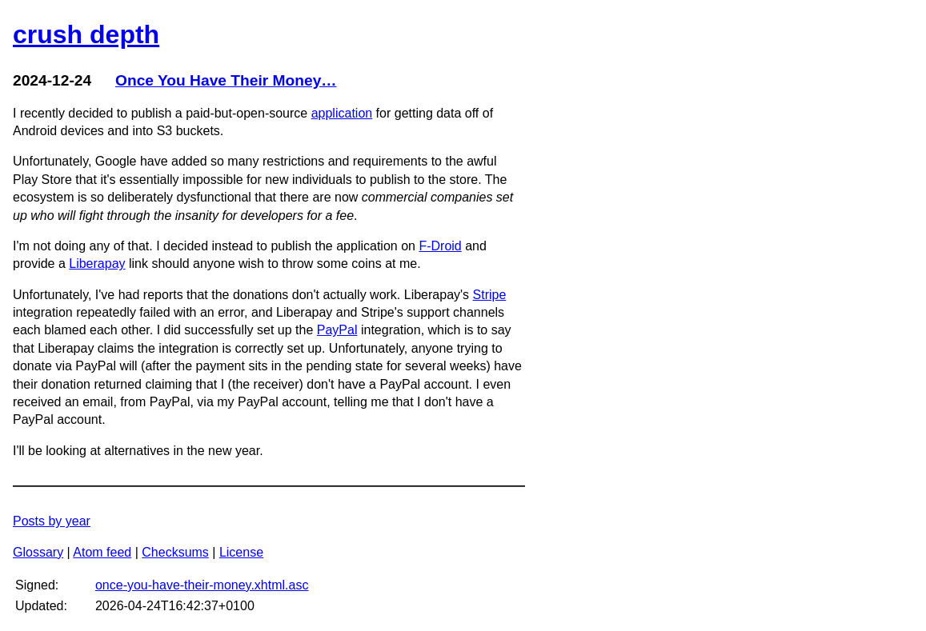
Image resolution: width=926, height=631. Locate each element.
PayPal (337, 330)
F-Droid (440, 246)
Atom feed (102, 552)
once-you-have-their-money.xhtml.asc (201, 585)
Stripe (490, 295)
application (342, 113)
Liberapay (97, 263)
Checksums (175, 552)
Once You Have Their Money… (226, 80)
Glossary (38, 552)
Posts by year (51, 521)
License (241, 552)
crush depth (86, 34)
